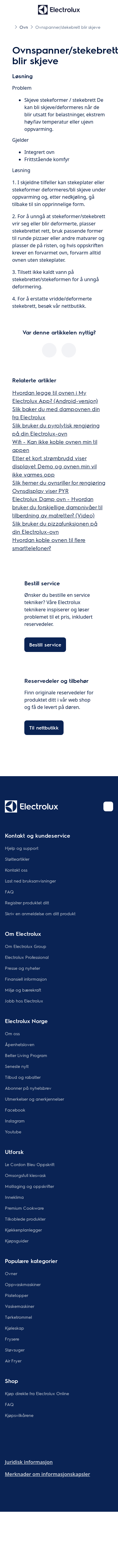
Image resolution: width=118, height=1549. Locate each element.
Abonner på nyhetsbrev (28, 1088)
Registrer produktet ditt (27, 902)
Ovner (11, 1273)
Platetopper (16, 1295)
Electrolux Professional (27, 957)
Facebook (15, 1109)
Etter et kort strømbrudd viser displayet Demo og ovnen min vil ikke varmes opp (54, 466)
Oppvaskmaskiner (23, 1284)
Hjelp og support (21, 848)
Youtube (13, 1131)
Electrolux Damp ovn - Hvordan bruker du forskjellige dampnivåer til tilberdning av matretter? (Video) (57, 507)
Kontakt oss (16, 870)
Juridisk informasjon (29, 1462)
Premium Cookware (24, 1208)
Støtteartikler (17, 859)
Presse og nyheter (22, 968)
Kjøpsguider (17, 1240)
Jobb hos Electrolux (24, 1000)
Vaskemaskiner (19, 1306)
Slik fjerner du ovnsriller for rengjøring (59, 482)
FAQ (9, 891)
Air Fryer (13, 1360)
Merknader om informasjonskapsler (47, 1474)
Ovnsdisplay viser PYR (40, 490)
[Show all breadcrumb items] (9, 26)
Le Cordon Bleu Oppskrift (29, 1164)
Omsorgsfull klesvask (25, 1175)
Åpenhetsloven (19, 1044)
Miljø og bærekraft (23, 989)
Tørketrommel (18, 1317)
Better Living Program (26, 1055)
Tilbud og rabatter (23, 1077)
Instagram (15, 1120)
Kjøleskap (14, 1328)
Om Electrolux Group (25, 946)
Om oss (12, 1033)
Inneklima (14, 1197)
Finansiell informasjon (26, 979)
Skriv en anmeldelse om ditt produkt (40, 913)
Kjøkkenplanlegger (23, 1229)
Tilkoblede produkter (25, 1219)
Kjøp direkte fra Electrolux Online (37, 1393)
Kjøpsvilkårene (19, 1415)
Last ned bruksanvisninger (30, 880)
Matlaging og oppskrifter (29, 1186)
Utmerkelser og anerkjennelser (34, 1099)
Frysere (12, 1338)
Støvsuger (15, 1349)
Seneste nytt (17, 1066)
